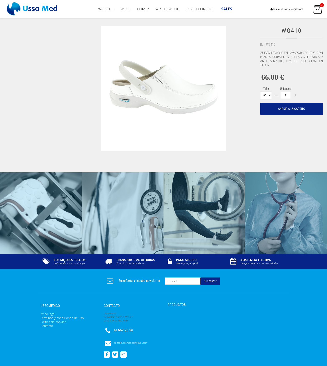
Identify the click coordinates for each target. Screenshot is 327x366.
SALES (226, 8)
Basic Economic (200, 8)
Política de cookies (53, 322)
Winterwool (167, 8)
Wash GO (106, 8)
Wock (126, 8)
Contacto (46, 326)
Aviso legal (47, 314)
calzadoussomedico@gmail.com (125, 342)
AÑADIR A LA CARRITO (291, 109)
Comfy (143, 8)
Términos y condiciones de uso (62, 318)
